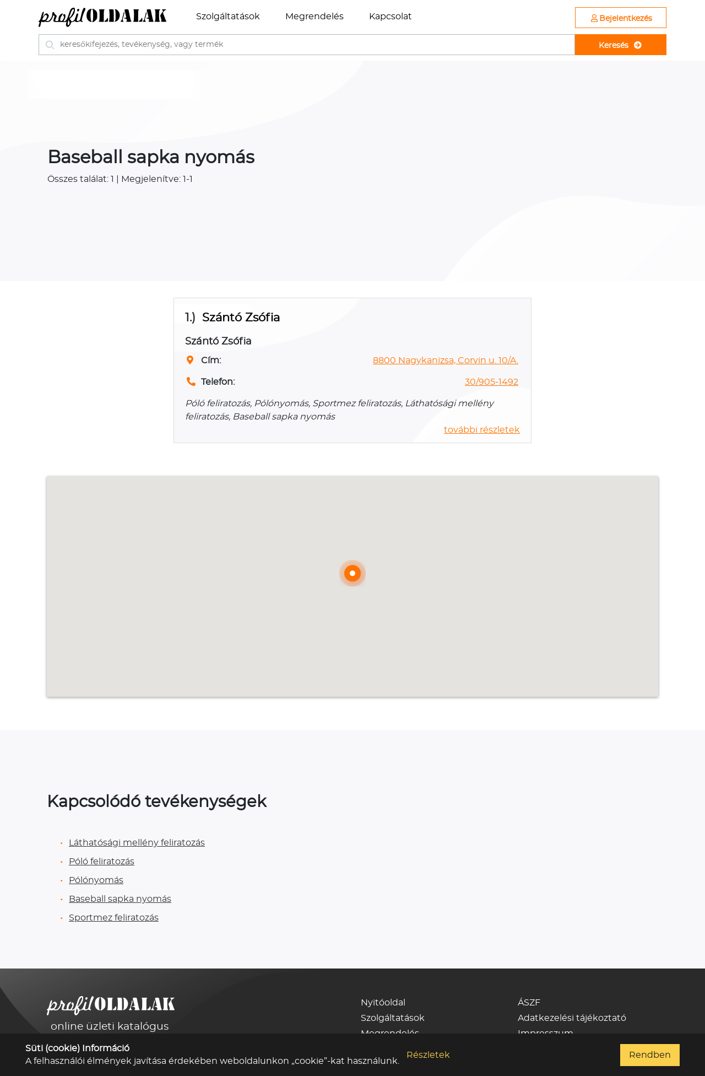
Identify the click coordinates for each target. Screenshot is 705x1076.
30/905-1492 (491, 382)
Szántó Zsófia (241, 318)
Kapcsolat (390, 16)
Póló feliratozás (101, 861)
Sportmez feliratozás (114, 917)
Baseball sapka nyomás (120, 899)
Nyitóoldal (383, 1002)
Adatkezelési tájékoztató (572, 1018)
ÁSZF (529, 1002)
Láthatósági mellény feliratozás (137, 842)
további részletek (482, 430)
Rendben (650, 1055)
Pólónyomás (96, 880)
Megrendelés (314, 16)
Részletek (428, 1055)
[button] (352, 573)
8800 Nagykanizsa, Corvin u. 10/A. (445, 360)
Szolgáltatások (228, 16)
